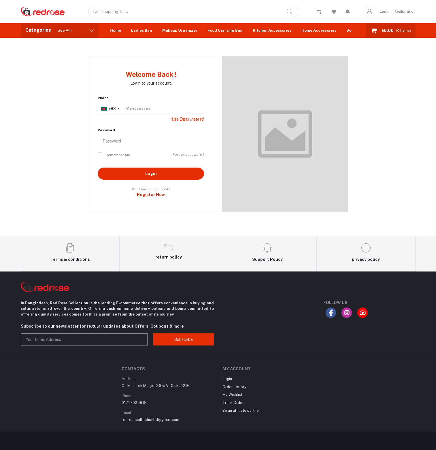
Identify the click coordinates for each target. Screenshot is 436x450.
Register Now (151, 194)
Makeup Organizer (179, 30)
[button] (348, 11)
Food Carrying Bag (225, 30)
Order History (234, 387)
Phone (103, 98)
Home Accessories (318, 30)
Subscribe (183, 339)
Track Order (233, 402)
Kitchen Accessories (272, 30)
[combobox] (110, 108)
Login (384, 12)
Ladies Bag (141, 30)
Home (115, 30)
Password (106, 130)
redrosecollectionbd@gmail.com (150, 419)
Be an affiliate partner (241, 410)
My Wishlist (232, 394)
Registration (405, 12)
